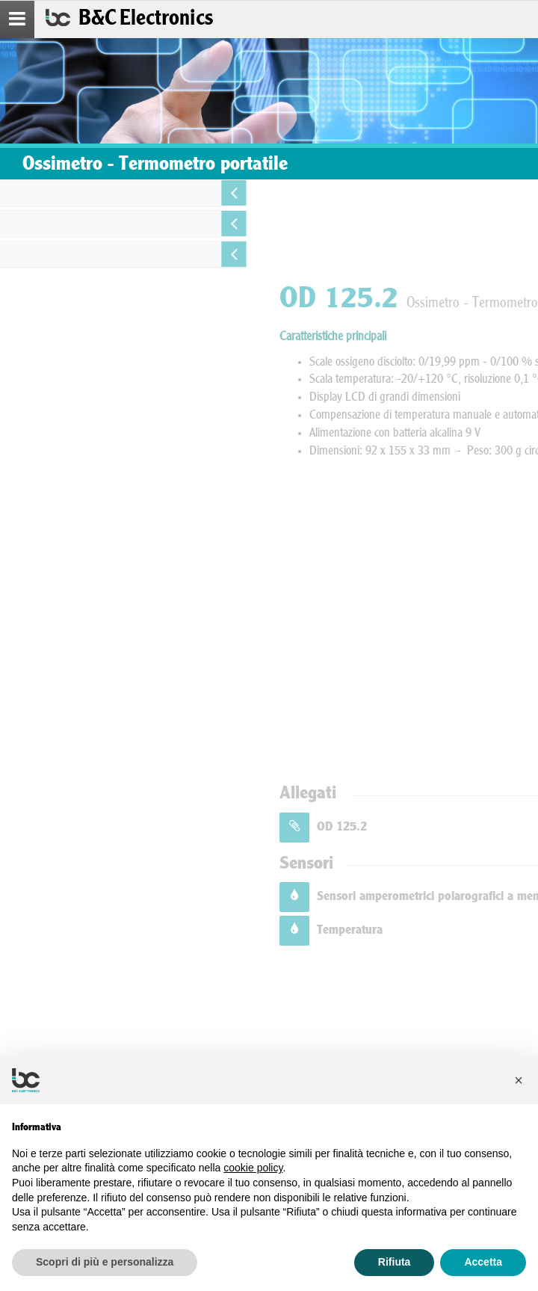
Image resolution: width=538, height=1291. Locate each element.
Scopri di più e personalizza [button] (104, 1262)
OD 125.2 (437, 827)
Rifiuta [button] (394, 1262)
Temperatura (445, 930)
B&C (145, 19)
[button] (519, 1080)
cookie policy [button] (252, 1168)
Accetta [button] (483, 1262)
